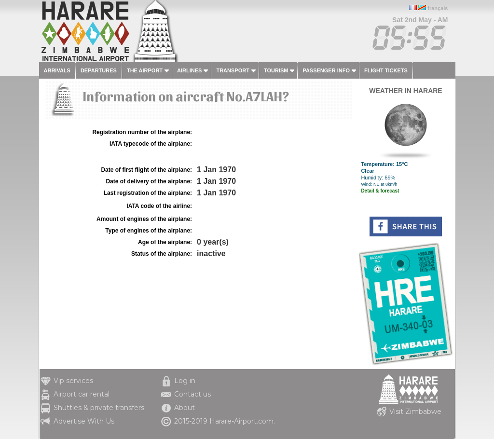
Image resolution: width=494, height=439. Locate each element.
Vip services (73, 380)
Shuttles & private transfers (99, 407)
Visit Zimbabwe (415, 411)
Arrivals (57, 70)
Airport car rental (82, 394)
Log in (184, 380)
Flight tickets (386, 70)
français (437, 8)
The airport (145, 70)
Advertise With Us (84, 421)
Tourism (276, 70)
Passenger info (326, 70)
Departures (99, 70)
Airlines (189, 70)
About (184, 407)
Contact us (192, 394)
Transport (232, 70)
